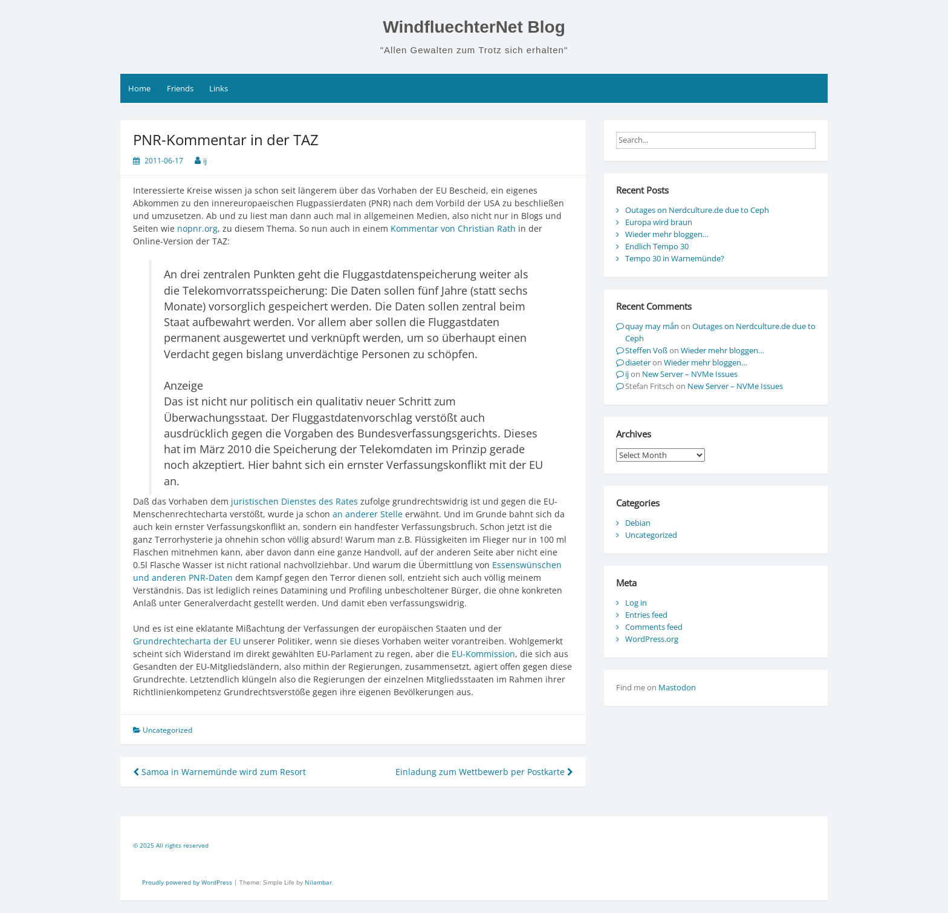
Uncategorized (651, 534)
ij (205, 160)
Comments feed (654, 626)
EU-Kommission (483, 653)
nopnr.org (197, 228)
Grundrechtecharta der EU (187, 641)
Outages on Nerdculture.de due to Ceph (697, 210)
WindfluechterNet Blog (474, 27)
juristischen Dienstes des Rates (294, 501)
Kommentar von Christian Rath (453, 228)
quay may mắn (652, 326)
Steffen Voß (646, 350)
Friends (180, 88)
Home (139, 88)
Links (218, 88)
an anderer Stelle (368, 514)
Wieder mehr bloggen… (667, 234)
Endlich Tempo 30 (657, 246)
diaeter (638, 362)
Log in (636, 602)
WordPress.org (651, 638)
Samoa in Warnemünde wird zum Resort (219, 771)
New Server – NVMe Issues (690, 373)
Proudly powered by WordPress (188, 882)
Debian (638, 522)
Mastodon (677, 687)
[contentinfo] (474, 847)
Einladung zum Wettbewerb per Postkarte (484, 771)
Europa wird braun (658, 222)
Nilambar (318, 882)
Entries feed (646, 614)
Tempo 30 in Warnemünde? (674, 258)
